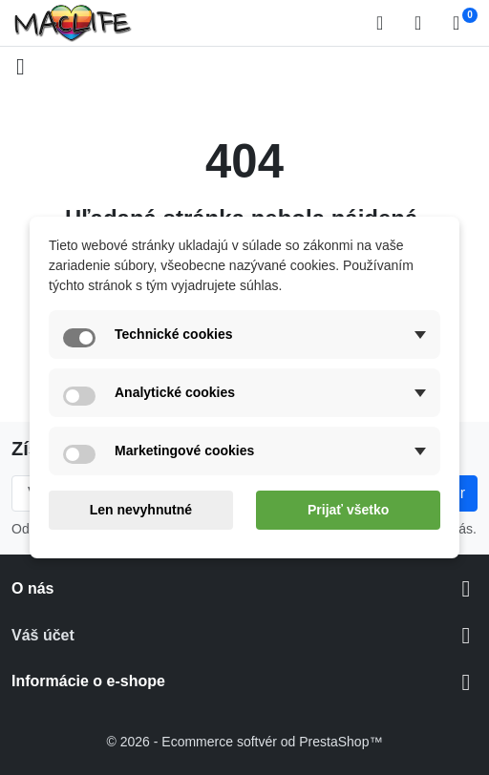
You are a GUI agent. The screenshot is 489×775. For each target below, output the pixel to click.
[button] (386, 23)
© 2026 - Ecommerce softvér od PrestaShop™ (245, 741)
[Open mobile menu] (20, 67)
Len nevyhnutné (141, 509)
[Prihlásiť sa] (424, 23)
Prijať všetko (348, 509)
